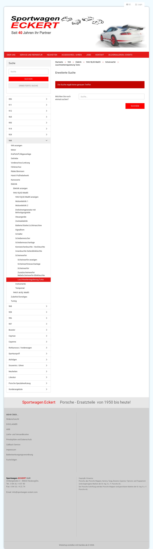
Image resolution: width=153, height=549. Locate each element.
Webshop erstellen (67, 545)
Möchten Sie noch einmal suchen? (63, 97)
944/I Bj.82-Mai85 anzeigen (26, 197)
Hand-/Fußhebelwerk (20, 175)
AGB (8, 429)
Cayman (12, 336)
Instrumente (20, 284)
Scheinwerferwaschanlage (29, 264)
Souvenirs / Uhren (16, 365)
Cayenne (12, 342)
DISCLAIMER (11, 424)
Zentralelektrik (21, 221)
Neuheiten (52, 55)
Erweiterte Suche (28, 86)
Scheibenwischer (22, 238)
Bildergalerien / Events (120, 55)
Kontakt (99, 55)
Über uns (11, 55)
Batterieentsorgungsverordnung (19, 455)
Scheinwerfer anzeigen (27, 260)
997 (10, 324)
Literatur (12, 377)
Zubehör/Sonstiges (19, 297)
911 (10, 105)
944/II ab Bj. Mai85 (21, 292)
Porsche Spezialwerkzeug (19, 383)
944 (10, 140)
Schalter (18, 234)
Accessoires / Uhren (72, 55)
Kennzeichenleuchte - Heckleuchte (30, 247)
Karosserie (15, 180)
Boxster (12, 330)
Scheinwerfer (21, 255)
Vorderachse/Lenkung (20, 163)
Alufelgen (13, 359)
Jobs (88, 55)
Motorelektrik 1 (21, 201)
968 (10, 306)
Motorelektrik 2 (21, 205)
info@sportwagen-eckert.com (25, 492)
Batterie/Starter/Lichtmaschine (28, 225)
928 (10, 312)
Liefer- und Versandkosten (17, 434)
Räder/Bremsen (17, 171)
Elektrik (14, 184)
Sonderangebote (16, 389)
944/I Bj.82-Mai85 (20, 193)
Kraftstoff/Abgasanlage (21, 154)
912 (10, 111)
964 (10, 117)
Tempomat (20, 288)
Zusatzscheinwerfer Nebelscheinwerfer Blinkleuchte (31, 273)
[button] (128, 4)
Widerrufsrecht (12, 419)
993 (10, 123)
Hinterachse (16, 167)
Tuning (14, 301)
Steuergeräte (20, 217)
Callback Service (13, 444)
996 (10, 318)
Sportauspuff (14, 353)
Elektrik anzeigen (20, 188)
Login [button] (138, 4)
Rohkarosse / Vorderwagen (20, 348)
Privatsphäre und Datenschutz (19, 439)
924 (10, 134)
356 (10, 99)
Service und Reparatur (31, 55)
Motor (13, 150)
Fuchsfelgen (11, 460)
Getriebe (14, 158)
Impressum (11, 450)
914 (10, 129)
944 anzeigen (16, 145)
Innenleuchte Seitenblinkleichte (28, 251)
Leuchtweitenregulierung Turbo (31, 279)
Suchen (135, 106)
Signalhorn (19, 230)
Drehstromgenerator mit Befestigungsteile (25, 211)
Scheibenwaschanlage (25, 242)
